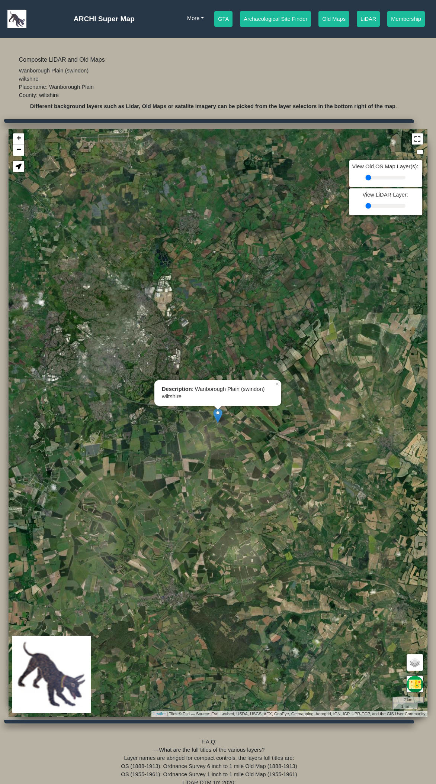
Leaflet (159, 714)
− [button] (18, 150)
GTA (223, 18)
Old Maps (334, 18)
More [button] (193, 18)
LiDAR (368, 18)
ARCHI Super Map (104, 19)
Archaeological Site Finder (275, 18)
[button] (18, 166)
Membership (406, 18)
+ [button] (18, 139)
